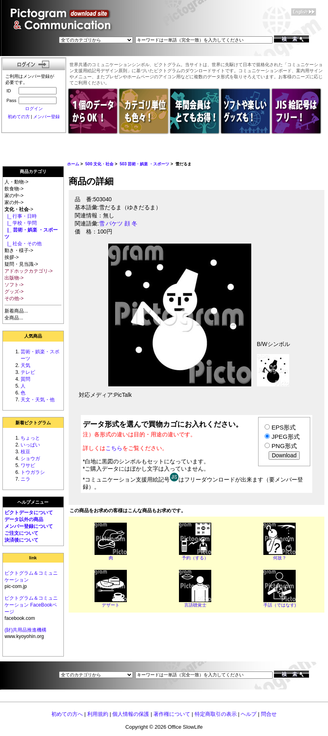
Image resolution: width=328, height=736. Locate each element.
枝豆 (25, 452)
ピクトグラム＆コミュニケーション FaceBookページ (31, 605)
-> (18, 209)
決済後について (21, 540)
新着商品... (16, 311)
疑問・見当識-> (21, 264)
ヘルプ (249, 714)
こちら (113, 448)
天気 (25, 365)
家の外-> (13, 202)
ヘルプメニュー (32, 502)
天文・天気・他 (38, 399)
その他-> (13, 298)
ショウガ (30, 458)
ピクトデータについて (28, 512)
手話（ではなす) (279, 605)
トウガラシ (33, 472)
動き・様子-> (18, 250)
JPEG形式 (285, 436)
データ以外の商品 (23, 519)
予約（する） (195, 557)
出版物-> (13, 278)
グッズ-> (13, 291)
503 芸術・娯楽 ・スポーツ (144, 164)
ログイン (34, 108)
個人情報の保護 (130, 714)
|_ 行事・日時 (20, 216)
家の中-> (13, 195)
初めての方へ (67, 714)
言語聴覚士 (195, 605)
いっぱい (30, 445)
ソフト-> (13, 285)
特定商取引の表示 (216, 714)
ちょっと (30, 438)
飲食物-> (13, 189)
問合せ (269, 714)
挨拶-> (11, 257)
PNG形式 (284, 445)
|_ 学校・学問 (20, 223)
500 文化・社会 (99, 164)
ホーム (73, 164)
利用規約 (97, 714)
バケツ (114, 224)
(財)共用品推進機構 (25, 630)
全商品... (13, 318)
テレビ (28, 372)
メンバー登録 (46, 116)
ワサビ (28, 465)
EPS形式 (283, 427)
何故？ (279, 557)
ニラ (25, 479)
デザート (111, 605)
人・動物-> (16, 182)
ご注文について (21, 533)
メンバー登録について (28, 526)
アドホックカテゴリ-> (28, 271)
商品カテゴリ (33, 171)
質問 (25, 379)
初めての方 (19, 116)
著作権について (171, 714)
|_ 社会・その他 (23, 243)
